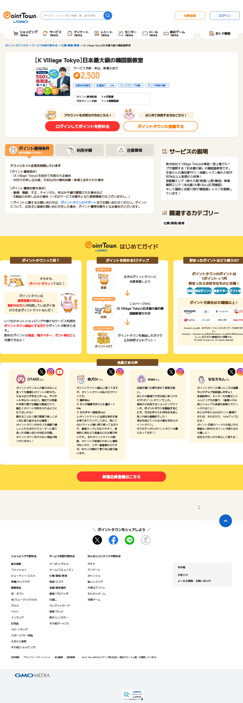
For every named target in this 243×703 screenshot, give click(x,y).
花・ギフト (17, 593)
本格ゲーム (94, 599)
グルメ (15, 605)
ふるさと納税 (18, 641)
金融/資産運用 (57, 587)
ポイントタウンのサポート (78, 202)
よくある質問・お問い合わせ (194, 581)
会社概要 (58, 657)
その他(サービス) (59, 623)
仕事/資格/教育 (174, 223)
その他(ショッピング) (23, 647)
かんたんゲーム (96, 593)
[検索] (107, 15)
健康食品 (16, 587)
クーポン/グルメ (59, 564)
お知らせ (183, 575)
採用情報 (70, 657)
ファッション (18, 569)
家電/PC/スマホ (20, 581)
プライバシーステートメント (37, 657)
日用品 (15, 623)
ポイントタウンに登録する (161, 126)
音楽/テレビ (56, 611)
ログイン (225, 15)
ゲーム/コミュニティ (61, 569)
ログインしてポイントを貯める (82, 126)
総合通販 (16, 564)
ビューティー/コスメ (23, 575)
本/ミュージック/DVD (24, 599)
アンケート (94, 569)
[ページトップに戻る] (225, 520)
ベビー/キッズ (19, 629)
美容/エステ (56, 581)
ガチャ (91, 564)
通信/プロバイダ (58, 593)
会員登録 (190, 15)
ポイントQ (94, 575)
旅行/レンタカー (58, 617)
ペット (15, 611)
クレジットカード (59, 605)
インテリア (17, 617)
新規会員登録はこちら (121, 476)
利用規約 (15, 657)
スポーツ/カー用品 (22, 635)
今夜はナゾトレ (96, 587)
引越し (53, 599)
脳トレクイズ (95, 581)
